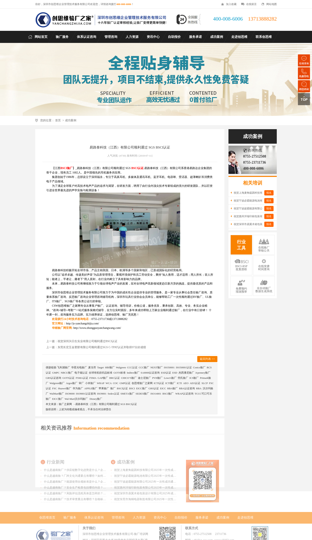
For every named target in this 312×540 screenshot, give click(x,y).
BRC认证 (114, 377)
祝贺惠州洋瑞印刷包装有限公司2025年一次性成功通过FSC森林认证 (156, 507)
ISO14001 (155, 393)
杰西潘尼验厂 (186, 372)
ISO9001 (101, 393)
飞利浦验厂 (63, 367)
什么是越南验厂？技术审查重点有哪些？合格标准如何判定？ (82, 519)
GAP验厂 (103, 377)
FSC (54, 388)
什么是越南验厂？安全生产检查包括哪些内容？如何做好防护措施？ (86, 507)
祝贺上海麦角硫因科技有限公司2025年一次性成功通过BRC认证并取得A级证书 (163, 490)
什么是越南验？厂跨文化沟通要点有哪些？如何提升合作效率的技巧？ (87, 495)
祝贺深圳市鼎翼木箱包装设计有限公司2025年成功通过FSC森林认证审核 (159, 513)
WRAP (100, 383)
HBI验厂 (110, 367)
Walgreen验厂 (57, 383)
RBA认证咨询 (187, 388)
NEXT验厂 (156, 367)
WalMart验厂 (57, 393)
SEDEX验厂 (142, 393)
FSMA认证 (82, 377)
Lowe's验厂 (170, 377)
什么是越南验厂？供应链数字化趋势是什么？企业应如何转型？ (83, 490)
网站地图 (271, 4)
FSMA (92, 377)
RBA (198, 388)
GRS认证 (154, 388)
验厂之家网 (65, 404)
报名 (269, 192)
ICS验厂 (194, 377)
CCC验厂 (144, 367)
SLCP (204, 383)
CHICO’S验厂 (129, 377)
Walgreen (121, 367)
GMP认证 (125, 383)
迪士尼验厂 (144, 377)
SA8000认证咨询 (150, 372)
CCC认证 (132, 367)
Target (100, 367)
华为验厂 (78, 388)
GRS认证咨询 (53, 377)
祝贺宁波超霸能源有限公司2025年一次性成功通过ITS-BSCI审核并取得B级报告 (163, 501)
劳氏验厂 (183, 377)
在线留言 (251, 4)
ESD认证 (166, 372)
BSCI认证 (122, 388)
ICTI (179, 383)
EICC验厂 (141, 388)
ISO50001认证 (184, 367)
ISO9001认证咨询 (86, 393)
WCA (109, 383)
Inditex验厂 (133, 372)
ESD (174, 372)
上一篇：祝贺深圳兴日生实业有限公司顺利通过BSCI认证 (81, 341)
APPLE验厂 (91, 388)
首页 (57, 120)
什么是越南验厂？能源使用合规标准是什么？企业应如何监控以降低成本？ (90, 501)
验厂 (113, 388)
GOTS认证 (68, 377)
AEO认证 (195, 383)
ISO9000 (70, 393)
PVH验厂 (157, 377)
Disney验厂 (96, 398)
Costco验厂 (199, 367)
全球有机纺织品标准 (100, 372)
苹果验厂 (104, 388)
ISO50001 (169, 367)
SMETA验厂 (127, 393)
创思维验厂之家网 (142, 383)
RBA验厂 (172, 388)
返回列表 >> (207, 358)
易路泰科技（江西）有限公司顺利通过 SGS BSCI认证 (106, 404)
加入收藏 (231, 4)
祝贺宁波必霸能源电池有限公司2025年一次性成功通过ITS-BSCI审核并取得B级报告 (166, 495)
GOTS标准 (120, 372)
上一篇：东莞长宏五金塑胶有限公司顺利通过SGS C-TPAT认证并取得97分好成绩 (96, 347)
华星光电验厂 (79, 367)
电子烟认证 (81, 372)
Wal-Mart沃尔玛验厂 (76, 398)
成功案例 (70, 120)
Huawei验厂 (64, 388)
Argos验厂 (71, 383)
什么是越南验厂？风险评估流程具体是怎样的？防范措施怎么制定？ (86, 513)
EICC (163, 388)
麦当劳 (92, 367)
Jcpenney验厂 (202, 372)
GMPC (56, 372)
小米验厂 (90, 383)
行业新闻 (55, 482)
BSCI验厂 (168, 393)
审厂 (81, 383)
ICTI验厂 (170, 383)
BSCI (132, 388)
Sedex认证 (113, 393)
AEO (186, 383)
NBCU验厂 (67, 372)
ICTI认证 (159, 383)
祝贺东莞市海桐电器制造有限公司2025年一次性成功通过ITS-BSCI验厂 (158, 519)
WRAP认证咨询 (184, 393)
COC (115, 383)
